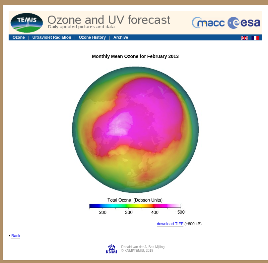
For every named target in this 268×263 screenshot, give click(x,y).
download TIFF (170, 224)
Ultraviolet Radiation (52, 37)
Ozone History (92, 37)
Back (15, 236)
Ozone (19, 37)
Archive (120, 37)
